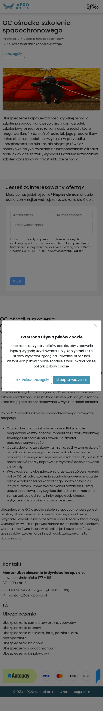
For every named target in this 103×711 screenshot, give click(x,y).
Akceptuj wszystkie (71, 379)
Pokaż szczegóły (32, 379)
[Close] (96, 325)
